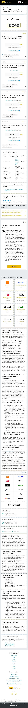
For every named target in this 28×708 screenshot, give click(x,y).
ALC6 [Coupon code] (12, 134)
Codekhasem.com (10, 451)
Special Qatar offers (14, 676)
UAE (14, 657)
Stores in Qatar (14, 674)
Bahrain (14, 661)
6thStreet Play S (8, 644)
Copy (21, 44)
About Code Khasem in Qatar (14, 681)
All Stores (8, 7)
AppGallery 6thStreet (9, 645)
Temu (7, 287)
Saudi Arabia (14, 655)
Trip (20, 287)
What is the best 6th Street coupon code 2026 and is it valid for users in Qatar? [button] (14, 211)
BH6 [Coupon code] (12, 75)
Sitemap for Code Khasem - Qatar (14, 680)
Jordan (14, 668)
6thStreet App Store (9, 643)
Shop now (14, 266)
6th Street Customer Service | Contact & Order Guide (14, 190)
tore (13, 644)
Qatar (14, 664)
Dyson (7, 312)
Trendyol (20, 323)
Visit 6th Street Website (14, 50)
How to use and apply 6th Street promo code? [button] (14, 216)
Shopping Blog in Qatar (14, 678)
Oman (14, 663)
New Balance (7, 300)
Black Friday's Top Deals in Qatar (14, 683)
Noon (7, 323)
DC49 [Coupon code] (12, 45)
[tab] (14, 211)
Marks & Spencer (20, 300)
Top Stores (5, 472)
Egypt (14, 666)
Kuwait (14, 659)
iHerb (21, 312)
